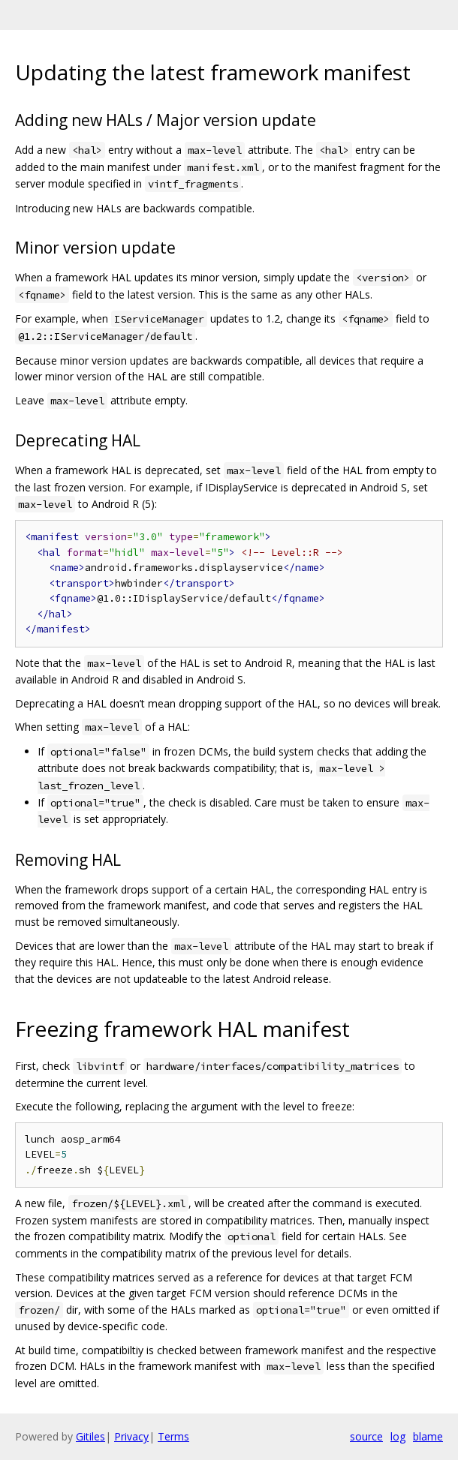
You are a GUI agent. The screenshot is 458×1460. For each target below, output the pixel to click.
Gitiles (90, 1436)
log (397, 1436)
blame (428, 1436)
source (366, 1436)
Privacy (131, 1436)
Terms (173, 1436)
